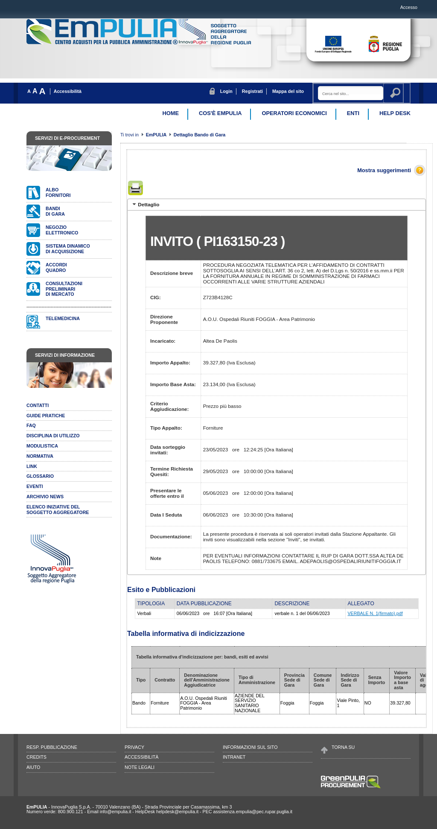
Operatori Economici (294, 113)
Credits (36, 757)
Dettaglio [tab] (145, 204)
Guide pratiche (45, 415)
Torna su (343, 747)
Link (31, 466)
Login (226, 91)
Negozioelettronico (62, 230)
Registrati (252, 91)
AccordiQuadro (56, 267)
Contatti (37, 405)
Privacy (134, 747)
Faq (31, 425)
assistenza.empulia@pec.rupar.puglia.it (252, 811)
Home (171, 113)
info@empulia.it (115, 811)
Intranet (234, 757)
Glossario (40, 476)
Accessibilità (68, 91)
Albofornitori (58, 192)
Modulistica (42, 445)
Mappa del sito (288, 91)
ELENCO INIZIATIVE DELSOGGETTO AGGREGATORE (57, 509)
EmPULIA (157, 134)
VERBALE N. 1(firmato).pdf (375, 613)
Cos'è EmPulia (220, 113)
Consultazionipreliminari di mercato (64, 289)
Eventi (34, 486)
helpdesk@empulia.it (177, 811)
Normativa (39, 456)
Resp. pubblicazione (51, 747)
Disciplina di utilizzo (53, 435)
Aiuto (33, 767)
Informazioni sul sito (250, 747)
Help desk (395, 113)
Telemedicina (63, 318)
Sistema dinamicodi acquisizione (68, 248)
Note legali (139, 767)
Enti (353, 113)
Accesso (408, 7)
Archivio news (45, 496)
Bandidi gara (55, 211)
